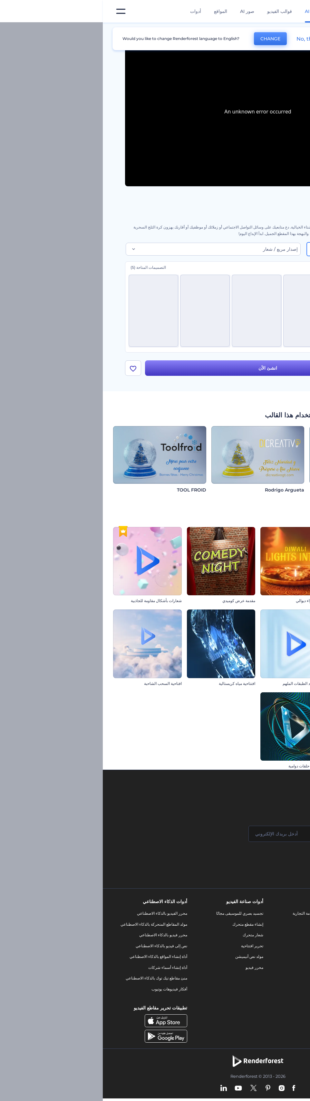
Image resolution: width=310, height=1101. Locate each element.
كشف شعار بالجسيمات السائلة (275, 603)
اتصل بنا (286, 926)
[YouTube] (135, 1091)
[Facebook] (190, 1091)
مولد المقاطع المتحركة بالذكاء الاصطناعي (51, 926)
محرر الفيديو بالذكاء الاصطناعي (59, 915)
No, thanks (208, 39)
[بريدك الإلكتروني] (187, 836)
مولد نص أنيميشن (146, 959)
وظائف (286, 937)
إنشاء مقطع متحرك (145, 926)
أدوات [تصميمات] (92, 11)
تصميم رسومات (222, 975)
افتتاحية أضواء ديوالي (209, 603)
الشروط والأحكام (278, 980)
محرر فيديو (151, 970)
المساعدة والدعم (278, 948)
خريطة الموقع (281, 991)
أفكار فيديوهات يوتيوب (66, 991)
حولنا (288, 915)
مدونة (230, 926)
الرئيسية (281, 30)
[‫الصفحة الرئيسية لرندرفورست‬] (295, 11)
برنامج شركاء (281, 1002)
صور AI (144, 11)
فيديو (231, 953)
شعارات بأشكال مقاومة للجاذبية (53, 603)
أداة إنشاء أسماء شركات (64, 970)
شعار (231, 964)
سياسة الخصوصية (278, 970)
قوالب (259, 30)
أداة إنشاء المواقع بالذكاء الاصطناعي (55, 959)
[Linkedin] (121, 1091)
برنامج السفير (281, 1013)
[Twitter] (150, 1091)
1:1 (215, 249)
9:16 (243, 249)
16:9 (274, 249)
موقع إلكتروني (223, 986)
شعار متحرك (150, 937)
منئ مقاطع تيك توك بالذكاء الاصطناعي (53, 980)
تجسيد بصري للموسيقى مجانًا (136, 915)
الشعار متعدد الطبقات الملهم (203, 686)
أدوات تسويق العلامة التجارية (212, 915)
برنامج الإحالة (281, 959)
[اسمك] (265, 836)
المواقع (117, 11)
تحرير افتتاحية (149, 948)
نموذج (230, 997)
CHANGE (168, 39)
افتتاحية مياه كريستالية (134, 686)
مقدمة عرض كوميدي (136, 603)
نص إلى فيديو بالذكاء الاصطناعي (58, 948)
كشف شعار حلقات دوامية (206, 768)
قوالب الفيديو (176, 11)
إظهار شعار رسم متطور (280, 686)
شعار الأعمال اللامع (284, 768)
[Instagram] (179, 1091)
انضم (281, 862)
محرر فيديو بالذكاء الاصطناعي (60, 937)
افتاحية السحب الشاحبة (60, 686)
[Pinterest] (165, 1091)
